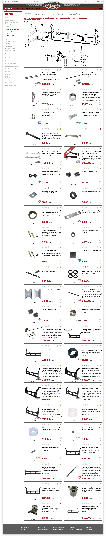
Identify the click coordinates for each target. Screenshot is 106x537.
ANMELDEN (87, 1)
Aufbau (7, 71)
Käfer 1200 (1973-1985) (57, 14)
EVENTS (98, 8)
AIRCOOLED (10, 8)
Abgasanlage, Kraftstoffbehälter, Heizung (11, 22)
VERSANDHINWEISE (25, 527)
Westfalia (8, 82)
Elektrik (7, 77)
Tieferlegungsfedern (10, 50)
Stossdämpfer (8, 53)
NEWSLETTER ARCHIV (58, 529)
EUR (100, 1)
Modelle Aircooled (42, 527)
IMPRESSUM (88, 527)
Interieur (8, 74)
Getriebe (8, 27)
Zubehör (8, 80)
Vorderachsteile (9, 37)
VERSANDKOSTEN (25, 529)
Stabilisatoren (8, 46)
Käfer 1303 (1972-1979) (40, 14)
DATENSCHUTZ (89, 529)
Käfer (9, 14)
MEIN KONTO (72, 527)
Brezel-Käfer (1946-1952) (40, 13)
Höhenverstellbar (10, 35)
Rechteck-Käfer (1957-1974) (75, 13)
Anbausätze (8, 52)
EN (36, 1)
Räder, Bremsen (10, 63)
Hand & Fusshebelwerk (13, 69)
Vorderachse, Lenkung (12, 29)
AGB (86, 531)
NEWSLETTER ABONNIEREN (59, 527)
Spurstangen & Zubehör (11, 41)
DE (34, 1)
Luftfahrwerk (9, 58)
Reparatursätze (9, 45)
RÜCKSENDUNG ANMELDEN (27, 531)
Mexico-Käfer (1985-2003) (75, 14)
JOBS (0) (71, 531)
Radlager (7, 43)
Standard (9, 33)
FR (38, 1)
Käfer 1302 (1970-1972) (91, 13)
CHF (98, 1)
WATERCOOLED (23, 8)
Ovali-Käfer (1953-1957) (57, 13)
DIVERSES (35, 8)
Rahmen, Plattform (11, 66)
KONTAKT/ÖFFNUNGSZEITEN (76, 529)
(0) (94, 1)
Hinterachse (9, 61)
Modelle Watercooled (42, 529)
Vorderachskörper (9, 31)
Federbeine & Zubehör (10, 48)
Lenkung (7, 39)
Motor (7, 17)
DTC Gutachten (10, 85)
